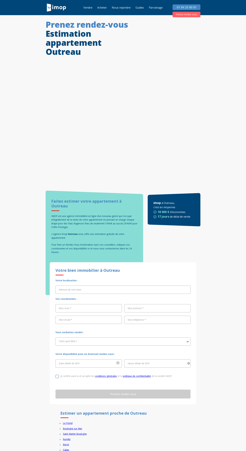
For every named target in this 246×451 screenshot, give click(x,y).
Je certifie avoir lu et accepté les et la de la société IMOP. (116, 376)
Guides (140, 7)
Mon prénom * (136, 308)
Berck (66, 444)
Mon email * (65, 319)
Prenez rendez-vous (186, 14)
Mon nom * (65, 308)
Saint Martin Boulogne (75, 433)
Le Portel (68, 423)
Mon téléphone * (137, 319)
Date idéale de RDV (69, 363)
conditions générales (106, 376)
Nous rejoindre (121, 7)
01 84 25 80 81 (186, 7)
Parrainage (156, 7)
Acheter (102, 7)
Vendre (87, 7)
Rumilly (66, 439)
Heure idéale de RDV (139, 363)
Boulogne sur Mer (72, 428)
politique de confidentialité (137, 376)
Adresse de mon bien (70, 289)
